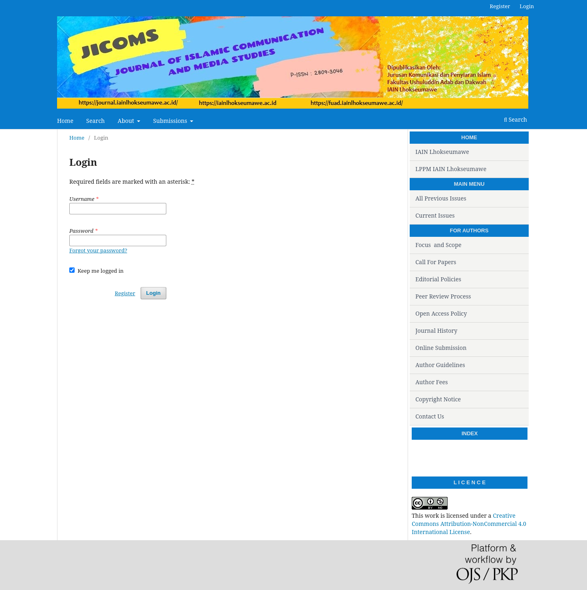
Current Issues (435, 215)
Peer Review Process (443, 296)
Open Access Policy (441, 313)
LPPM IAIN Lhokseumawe (450, 169)
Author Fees (431, 382)
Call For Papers (435, 262)
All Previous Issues (440, 198)
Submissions (171, 121)
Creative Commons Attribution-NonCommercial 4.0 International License (469, 524)
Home (65, 121)
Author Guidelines (440, 365)
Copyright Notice (438, 399)
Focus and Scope (438, 245)
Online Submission (440, 348)
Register (500, 6)
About (127, 121)
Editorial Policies (438, 279)
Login (527, 6)
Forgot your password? (98, 250)
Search (95, 121)
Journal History (436, 330)
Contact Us (429, 416)
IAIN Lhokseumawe (442, 152)
